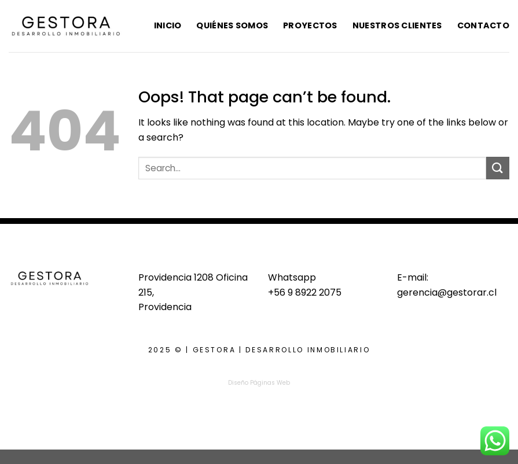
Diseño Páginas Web (259, 382)
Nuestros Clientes (397, 25)
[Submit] (497, 168)
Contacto (483, 25)
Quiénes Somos (232, 25)
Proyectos (310, 25)
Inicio (168, 25)
